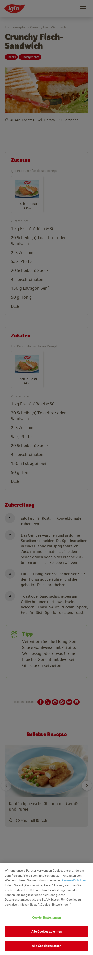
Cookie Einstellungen (46, 917)
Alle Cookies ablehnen (46, 931)
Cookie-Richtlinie (73, 880)
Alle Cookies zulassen (46, 946)
